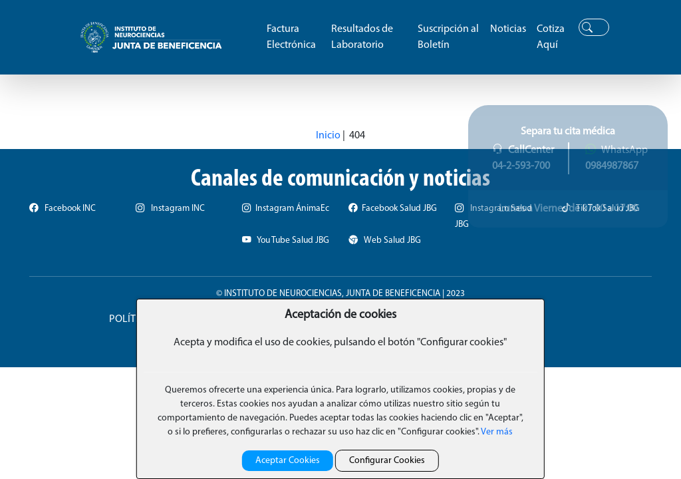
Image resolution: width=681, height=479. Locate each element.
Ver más (496, 432)
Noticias (508, 29)
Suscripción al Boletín (448, 37)
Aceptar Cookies (287, 461)
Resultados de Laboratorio (362, 37)
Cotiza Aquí (551, 37)
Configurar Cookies (387, 461)
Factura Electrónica (291, 37)
